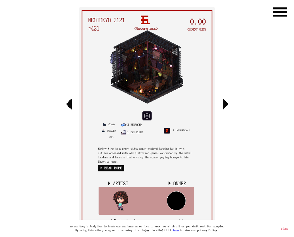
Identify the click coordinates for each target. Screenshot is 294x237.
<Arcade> (109, 130)
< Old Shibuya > (181, 130)
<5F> (111, 137)
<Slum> (109, 124)
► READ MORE (111, 168)
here (176, 230)
